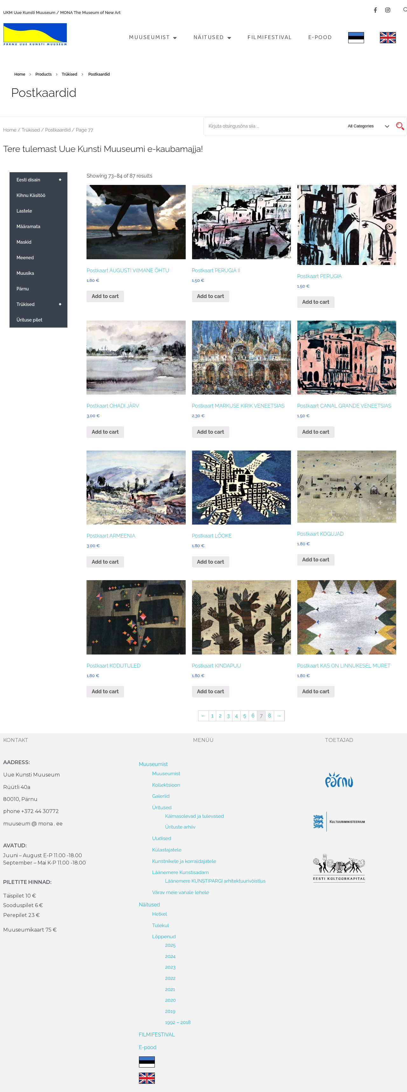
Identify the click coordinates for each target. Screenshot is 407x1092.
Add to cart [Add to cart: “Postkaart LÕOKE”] (210, 562)
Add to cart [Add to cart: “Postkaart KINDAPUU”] (210, 691)
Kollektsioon (166, 785)
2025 (170, 945)
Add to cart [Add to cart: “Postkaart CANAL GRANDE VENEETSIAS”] (315, 432)
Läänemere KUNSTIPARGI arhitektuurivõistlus (215, 881)
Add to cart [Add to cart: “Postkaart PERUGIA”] (315, 302)
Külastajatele (167, 850)
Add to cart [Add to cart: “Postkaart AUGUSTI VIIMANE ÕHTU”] (105, 296)
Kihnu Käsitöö (31, 195)
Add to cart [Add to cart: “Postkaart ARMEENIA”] (105, 562)
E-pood (320, 37)
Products (43, 74)
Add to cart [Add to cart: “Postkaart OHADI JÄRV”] (105, 432)
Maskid (24, 242)
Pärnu (23, 288)
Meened (25, 257)
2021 (170, 989)
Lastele (24, 211)
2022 (170, 978)
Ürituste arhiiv (180, 827)
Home (19, 74)
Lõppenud (164, 936)
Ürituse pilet (29, 319)
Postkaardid (58, 129)
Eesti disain (42, 179)
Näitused (212, 37)
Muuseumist (153, 37)
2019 (170, 1011)
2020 (170, 1000)
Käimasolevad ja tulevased (194, 816)
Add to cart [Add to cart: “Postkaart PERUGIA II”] (210, 296)
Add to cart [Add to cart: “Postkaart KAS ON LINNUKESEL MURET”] (315, 691)
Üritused (162, 807)
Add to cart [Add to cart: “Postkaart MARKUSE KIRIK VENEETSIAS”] (210, 432)
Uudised (161, 838)
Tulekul (160, 925)
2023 (170, 967)
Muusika (25, 273)
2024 (170, 956)
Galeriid (161, 796)
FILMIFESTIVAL (269, 37)
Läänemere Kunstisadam (180, 872)
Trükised (69, 74)
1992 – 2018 (178, 1022)
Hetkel (159, 914)
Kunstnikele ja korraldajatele (184, 861)
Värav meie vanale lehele (180, 892)
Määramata (28, 226)
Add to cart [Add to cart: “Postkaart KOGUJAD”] (315, 560)
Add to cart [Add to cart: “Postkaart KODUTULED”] (105, 691)
